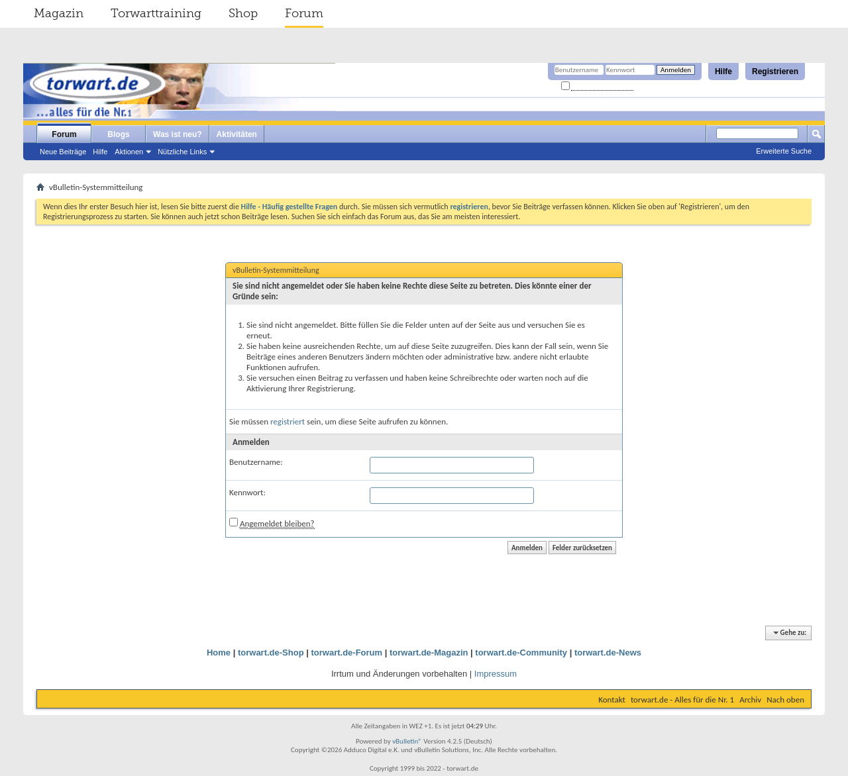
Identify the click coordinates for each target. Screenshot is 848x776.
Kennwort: (247, 492)
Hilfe (723, 71)
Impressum (495, 674)
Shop (243, 13)
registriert (287, 421)
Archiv (750, 699)
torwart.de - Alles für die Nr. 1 (682, 699)
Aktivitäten (237, 134)
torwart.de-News (607, 652)
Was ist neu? (177, 134)
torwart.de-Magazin (429, 652)
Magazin (58, 13)
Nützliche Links (182, 152)
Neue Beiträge (63, 152)
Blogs (118, 134)
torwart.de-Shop (271, 652)
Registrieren (775, 71)
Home (219, 652)
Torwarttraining (156, 13)
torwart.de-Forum (347, 652)
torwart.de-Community (521, 652)
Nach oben (785, 699)
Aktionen (129, 152)
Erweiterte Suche (784, 151)
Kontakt (611, 699)
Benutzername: (256, 462)
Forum (304, 13)
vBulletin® (407, 741)
